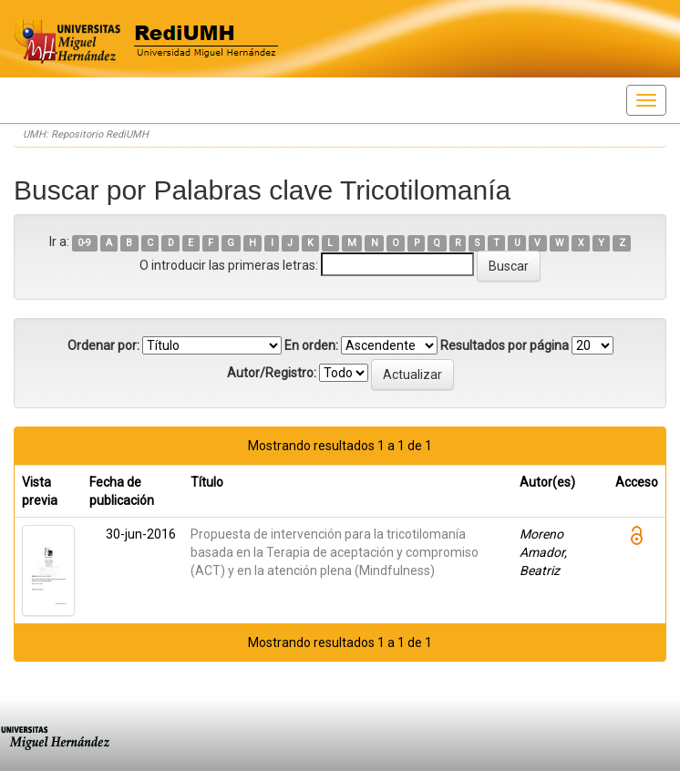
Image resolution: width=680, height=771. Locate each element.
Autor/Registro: (271, 372)
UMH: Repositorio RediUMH (86, 134)
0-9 (84, 243)
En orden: (311, 345)
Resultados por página (504, 345)
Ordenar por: (103, 345)
